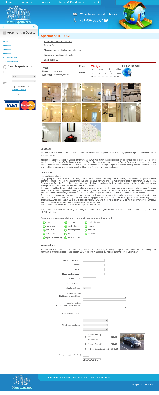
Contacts (26, 2)
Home (8, 2)
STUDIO (6, 42)
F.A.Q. (96, 2)
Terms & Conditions (71, 2)
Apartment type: (7, 82)
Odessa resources (100, 382)
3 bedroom (7, 54)
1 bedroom (7, 46)
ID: (4, 72)
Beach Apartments (10, 57)
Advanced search (19, 90)
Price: (5, 76)
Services (53, 382)
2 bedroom (7, 50)
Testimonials (80, 382)
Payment (45, 2)
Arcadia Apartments (10, 61)
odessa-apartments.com (19, 13)
